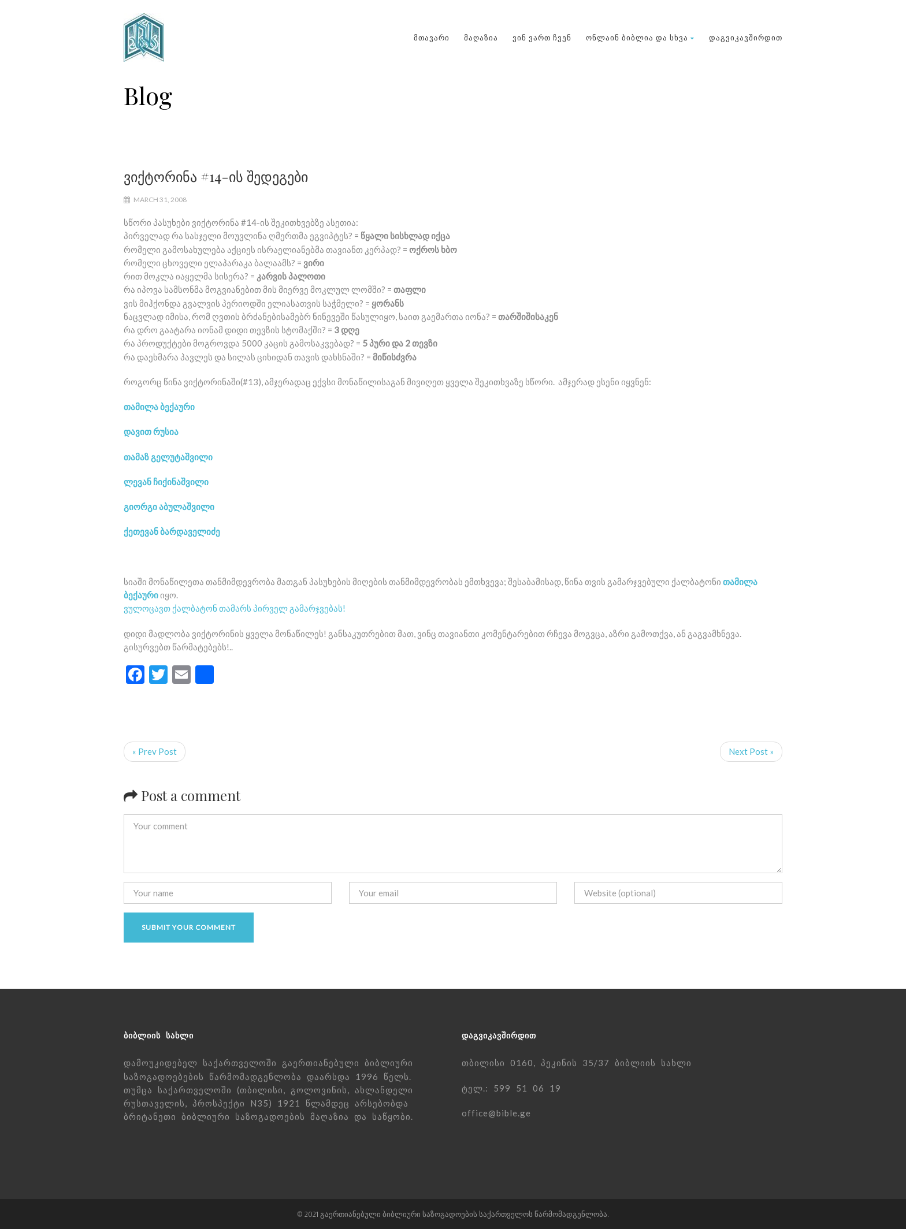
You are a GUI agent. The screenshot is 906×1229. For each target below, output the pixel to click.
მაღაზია (481, 37)
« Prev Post (154, 751)
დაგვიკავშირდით (745, 37)
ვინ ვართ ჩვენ (542, 37)
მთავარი (432, 37)
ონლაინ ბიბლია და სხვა (640, 37)
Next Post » (751, 751)
